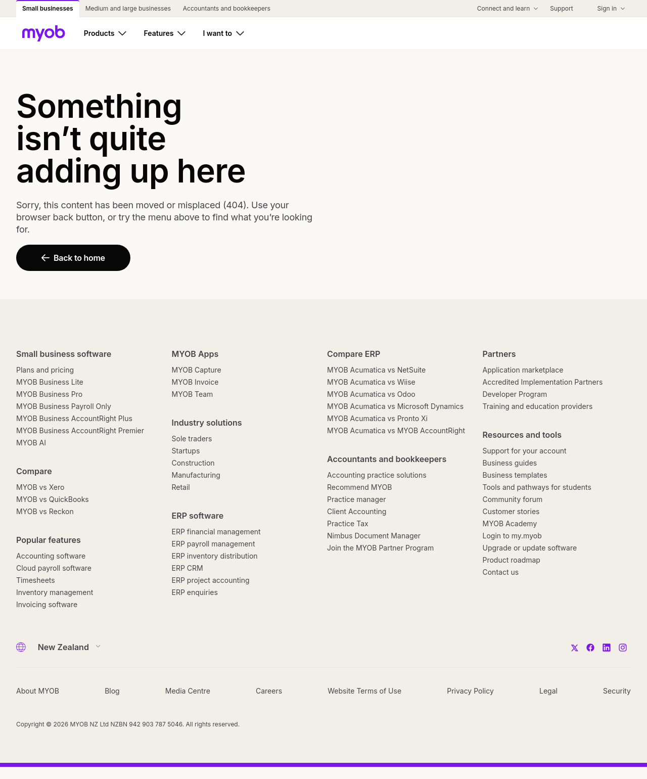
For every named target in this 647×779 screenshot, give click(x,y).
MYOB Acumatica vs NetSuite (376, 369)
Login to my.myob (512, 535)
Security (617, 690)
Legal (548, 690)
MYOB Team (192, 394)
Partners (499, 354)
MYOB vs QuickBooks (52, 499)
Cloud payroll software (53, 568)
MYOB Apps (195, 354)
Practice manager (356, 499)
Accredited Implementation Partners (543, 382)
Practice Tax (347, 523)
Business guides (510, 463)
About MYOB (37, 690)
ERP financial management (216, 531)
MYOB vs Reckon (45, 511)
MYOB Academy (510, 523)
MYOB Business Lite (49, 382)
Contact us (501, 572)
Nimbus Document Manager (374, 535)
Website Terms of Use (364, 690)
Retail (181, 487)
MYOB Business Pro (49, 394)
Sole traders (192, 438)
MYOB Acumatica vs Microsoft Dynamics (395, 406)
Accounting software (50, 556)
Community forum (513, 499)
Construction (193, 463)
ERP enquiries (195, 592)
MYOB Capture (196, 369)
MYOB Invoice (195, 382)
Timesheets (35, 580)
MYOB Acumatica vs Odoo (371, 394)
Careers (269, 690)
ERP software (198, 516)
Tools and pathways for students (537, 487)
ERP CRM (187, 568)
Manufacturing (196, 475)
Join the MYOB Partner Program (380, 547)
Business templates (515, 475)
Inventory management (54, 592)
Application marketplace (523, 369)
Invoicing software (46, 604)
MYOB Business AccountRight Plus (74, 418)
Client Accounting (356, 511)
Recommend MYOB (359, 487)
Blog (112, 690)
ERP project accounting (211, 580)
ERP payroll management (213, 543)
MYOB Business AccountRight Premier (80, 430)
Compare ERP (353, 354)
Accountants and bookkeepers (386, 459)
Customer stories (511, 511)
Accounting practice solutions (377, 475)
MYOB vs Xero (40, 487)
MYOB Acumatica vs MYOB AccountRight (396, 430)
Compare (34, 471)
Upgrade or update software (530, 547)
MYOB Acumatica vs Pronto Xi (377, 418)
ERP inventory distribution (215, 556)
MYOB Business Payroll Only (63, 406)
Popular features (48, 540)
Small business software (63, 354)
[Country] (66, 647)
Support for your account (525, 450)
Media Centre (187, 690)
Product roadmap (511, 560)
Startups (186, 450)
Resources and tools (522, 435)
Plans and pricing (45, 369)
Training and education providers (538, 406)
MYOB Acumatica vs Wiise (371, 382)
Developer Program (515, 394)
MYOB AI (31, 442)
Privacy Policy (470, 690)
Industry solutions (207, 423)
